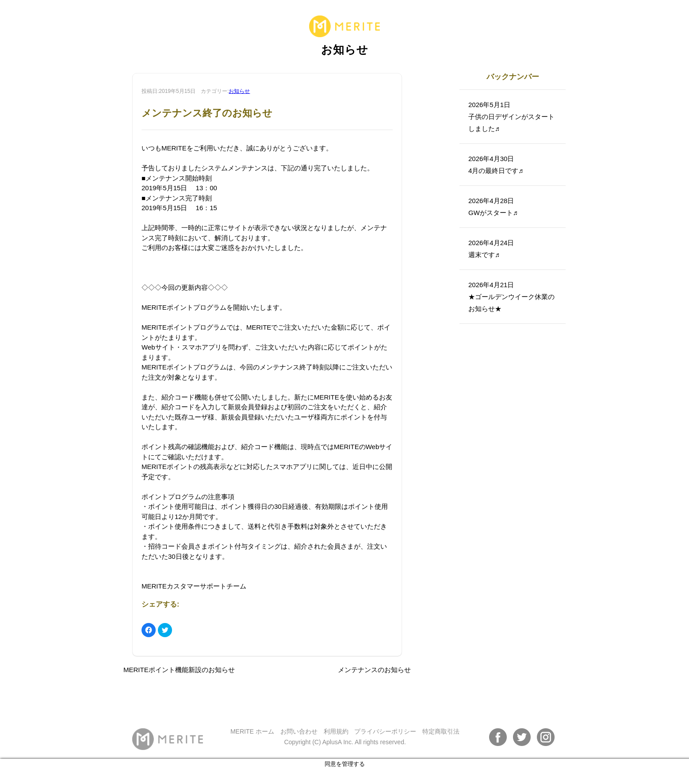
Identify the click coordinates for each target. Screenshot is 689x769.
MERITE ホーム (252, 731)
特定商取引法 (440, 731)
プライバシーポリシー (385, 731)
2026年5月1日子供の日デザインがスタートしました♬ (511, 116)
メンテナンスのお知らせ (374, 669)
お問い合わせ (299, 731)
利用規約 (336, 731)
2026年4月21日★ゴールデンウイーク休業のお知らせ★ (511, 296)
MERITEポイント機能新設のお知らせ (179, 669)
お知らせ (239, 91)
